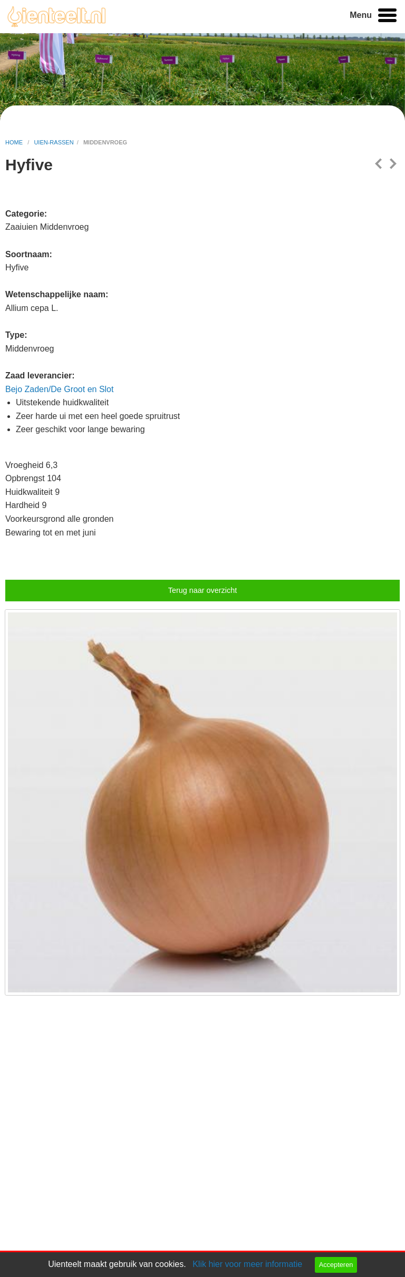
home (14, 142)
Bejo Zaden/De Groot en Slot (59, 389)
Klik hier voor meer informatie (247, 1264)
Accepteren (336, 1265)
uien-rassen (53, 142)
